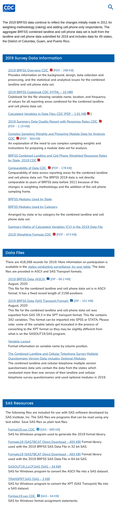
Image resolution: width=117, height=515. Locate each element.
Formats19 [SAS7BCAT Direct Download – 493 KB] (44, 442)
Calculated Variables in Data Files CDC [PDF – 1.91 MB (49, 114)
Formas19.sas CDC (33, 496)
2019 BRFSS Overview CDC (41, 70)
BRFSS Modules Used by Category (32, 207)
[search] (110, 7)
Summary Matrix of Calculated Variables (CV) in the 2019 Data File (55, 227)
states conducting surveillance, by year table (59, 267)
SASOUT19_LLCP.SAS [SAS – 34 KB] (34, 467)
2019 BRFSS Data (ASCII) (39, 279)
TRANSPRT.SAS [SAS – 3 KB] (29, 479)
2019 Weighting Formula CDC (42, 234)
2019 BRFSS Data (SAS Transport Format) (50, 301)
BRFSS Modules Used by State (30, 199)
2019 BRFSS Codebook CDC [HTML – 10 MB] (40, 92)
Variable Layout (19, 341)
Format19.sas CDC (34, 429)
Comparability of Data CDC (40, 168)
